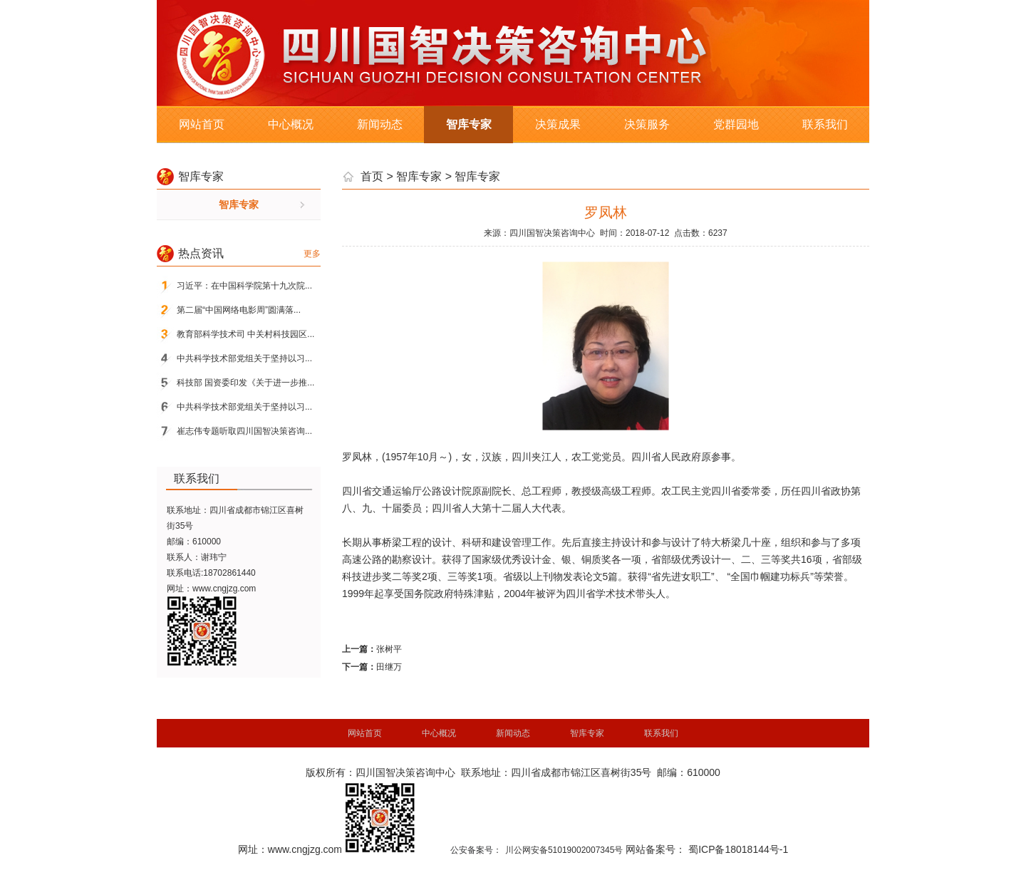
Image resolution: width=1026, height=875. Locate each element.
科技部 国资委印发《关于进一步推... (245, 383)
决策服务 (647, 124)
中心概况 (291, 124)
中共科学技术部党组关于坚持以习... (244, 358)
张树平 (389, 649)
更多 (312, 254)
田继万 (389, 667)
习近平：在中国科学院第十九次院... (244, 286)
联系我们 (825, 124)
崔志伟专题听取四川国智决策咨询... (244, 431)
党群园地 (736, 124)
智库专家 (469, 124)
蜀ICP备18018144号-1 (738, 849)
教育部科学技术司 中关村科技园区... (245, 334)
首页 (372, 176)
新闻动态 (380, 124)
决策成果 (558, 124)
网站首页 (201, 124)
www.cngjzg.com (224, 589)
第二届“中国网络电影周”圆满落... (239, 310)
